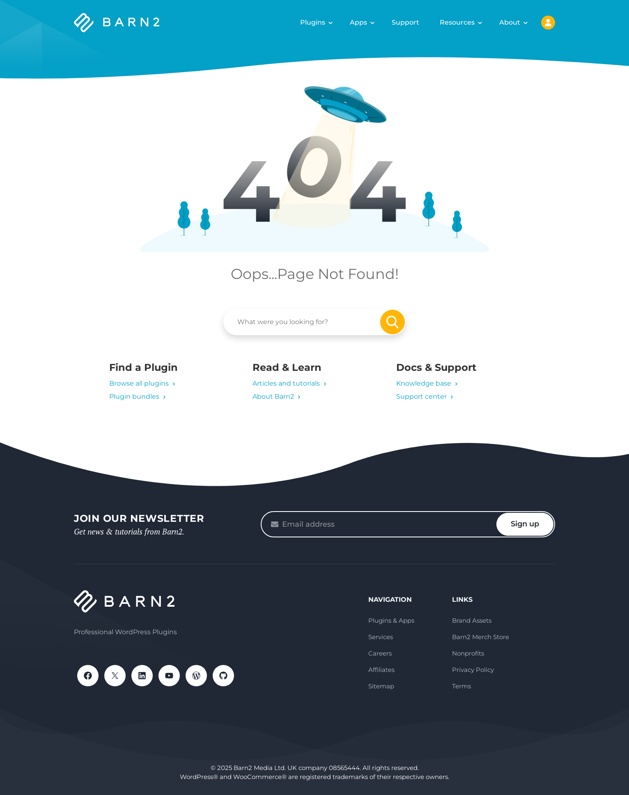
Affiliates (381, 670)
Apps (358, 22)
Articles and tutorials (286, 383)
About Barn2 (273, 396)
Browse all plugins (139, 383)
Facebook (88, 675)
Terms (461, 686)
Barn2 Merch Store (480, 637)
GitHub (223, 675)
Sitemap (381, 686)
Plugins (312, 22)
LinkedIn (142, 675)
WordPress (196, 675)
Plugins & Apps (391, 620)
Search (392, 322)
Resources (457, 22)
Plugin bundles (134, 396)
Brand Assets (471, 620)
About (509, 22)
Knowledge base (423, 383)
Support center (421, 396)
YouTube (169, 675)
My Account (548, 23)
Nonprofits (468, 653)
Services (380, 637)
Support (405, 22)
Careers (380, 653)
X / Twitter (115, 675)
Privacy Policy (473, 670)
